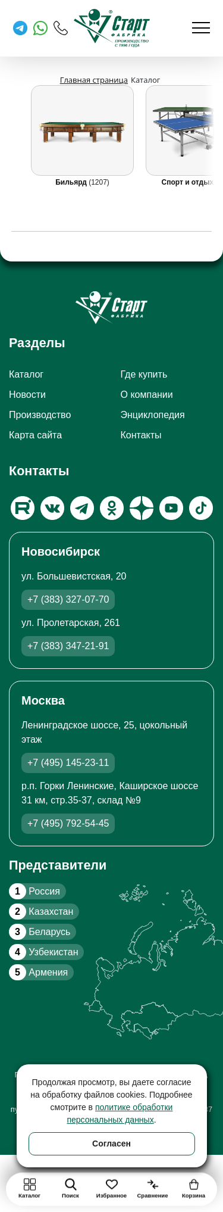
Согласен (111, 1143)
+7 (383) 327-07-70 (68, 599)
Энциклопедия (153, 415)
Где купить (144, 374)
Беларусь (39, 932)
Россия (34, 891)
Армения (38, 972)
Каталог (26, 374)
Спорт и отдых (189, 182)
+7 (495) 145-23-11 (68, 763)
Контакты (141, 435)
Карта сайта (35, 435)
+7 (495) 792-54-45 (68, 823)
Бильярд (72, 182)
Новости (27, 395)
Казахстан (41, 911)
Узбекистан (43, 952)
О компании (147, 395)
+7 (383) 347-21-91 (68, 646)
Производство (40, 415)
